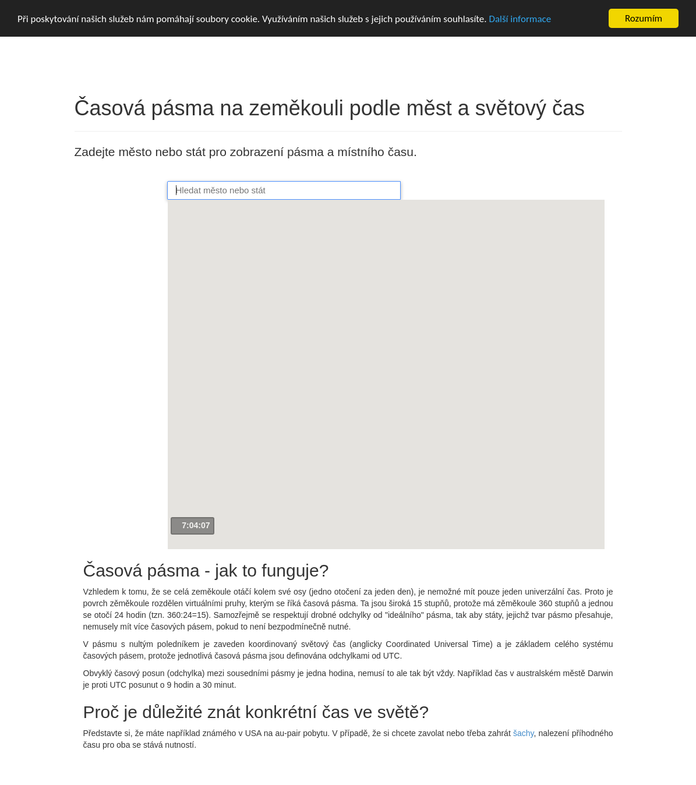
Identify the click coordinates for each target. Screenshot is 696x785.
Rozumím (643, 18)
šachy (523, 733)
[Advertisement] (121, 358)
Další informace (520, 19)
